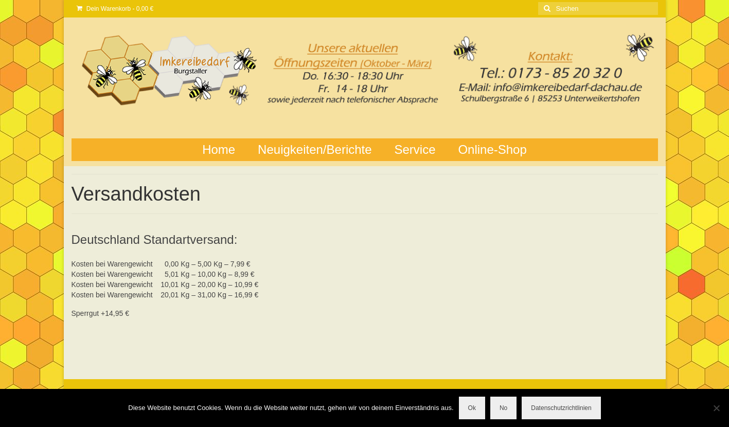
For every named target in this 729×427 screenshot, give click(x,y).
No (503, 408)
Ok (472, 408)
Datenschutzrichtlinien (561, 408)
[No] (716, 408)
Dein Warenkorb (115, 8)
